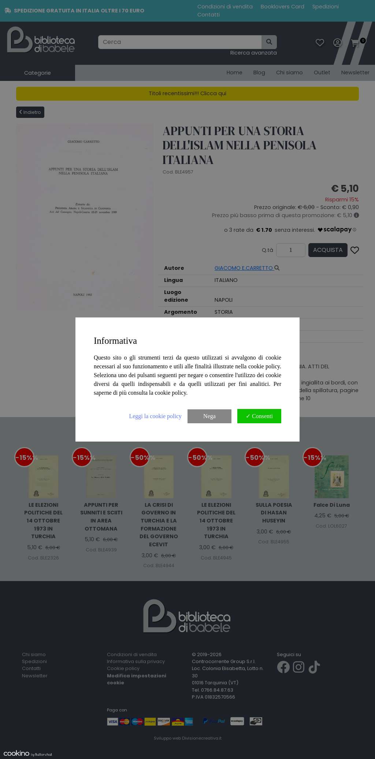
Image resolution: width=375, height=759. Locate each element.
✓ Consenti (259, 416)
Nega (209, 416)
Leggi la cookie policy (155, 416)
